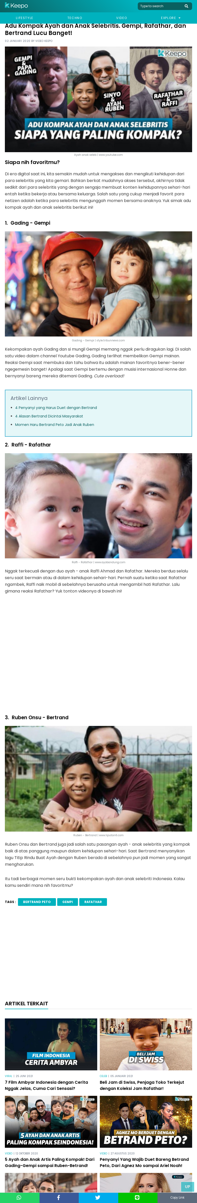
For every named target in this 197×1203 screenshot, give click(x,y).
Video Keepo (44, 41)
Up (187, 1187)
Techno (74, 18)
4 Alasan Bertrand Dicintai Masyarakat (49, 416)
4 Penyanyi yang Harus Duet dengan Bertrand (56, 407)
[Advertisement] (98, 955)
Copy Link (177, 1198)
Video (121, 18)
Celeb (103, 1076)
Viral (8, 1076)
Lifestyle (24, 18)
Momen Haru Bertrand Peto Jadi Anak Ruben (54, 424)
